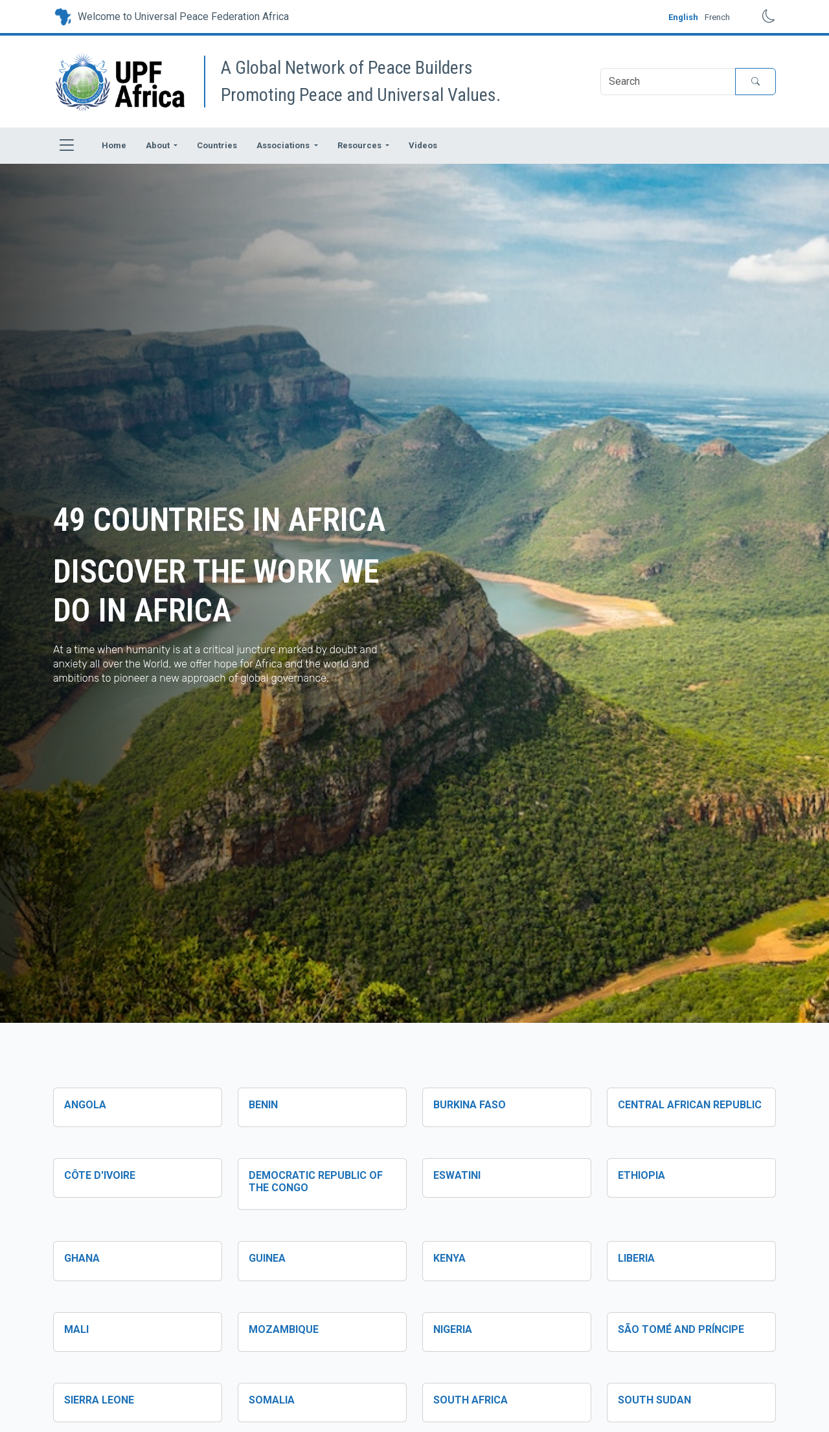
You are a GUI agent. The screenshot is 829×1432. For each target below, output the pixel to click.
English (683, 17)
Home (114, 145)
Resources (360, 145)
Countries (217, 145)
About (159, 145)
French (717, 17)
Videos (423, 145)
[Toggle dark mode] (759, 16)
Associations (284, 145)
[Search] (668, 81)
